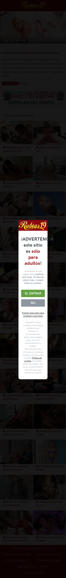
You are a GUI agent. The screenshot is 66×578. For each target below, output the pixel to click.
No (33, 303)
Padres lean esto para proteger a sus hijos (33, 314)
